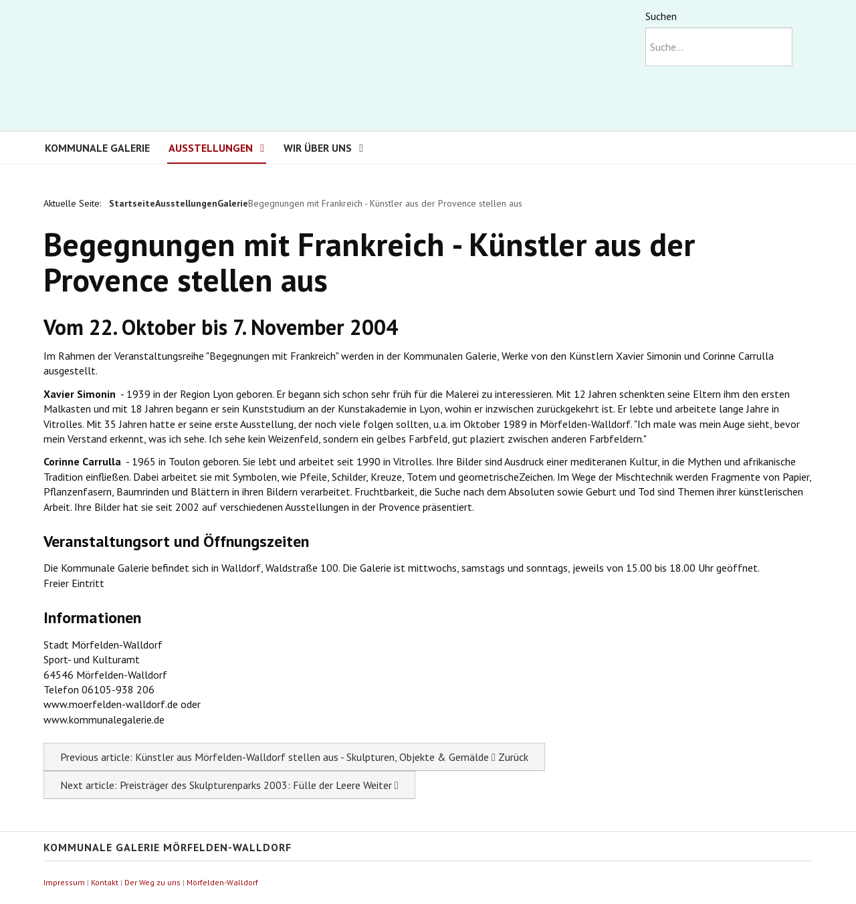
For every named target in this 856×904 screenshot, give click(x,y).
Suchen (661, 16)
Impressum (64, 882)
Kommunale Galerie (97, 147)
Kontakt (104, 882)
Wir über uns (318, 147)
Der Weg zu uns (152, 882)
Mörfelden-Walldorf (222, 882)
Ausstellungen (211, 147)
